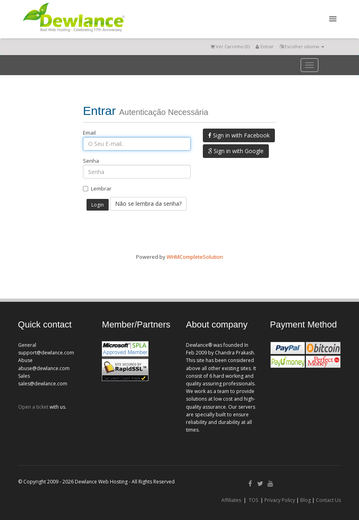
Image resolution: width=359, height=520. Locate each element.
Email (89, 132)
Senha (91, 160)
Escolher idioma (302, 46)
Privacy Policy (279, 500)
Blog (305, 500)
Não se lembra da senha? (148, 203)
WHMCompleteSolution (195, 256)
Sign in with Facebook (239, 135)
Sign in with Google (236, 151)
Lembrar (97, 188)
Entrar (265, 46)
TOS (253, 500)
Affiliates (231, 500)
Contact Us (328, 500)
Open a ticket (33, 406)
